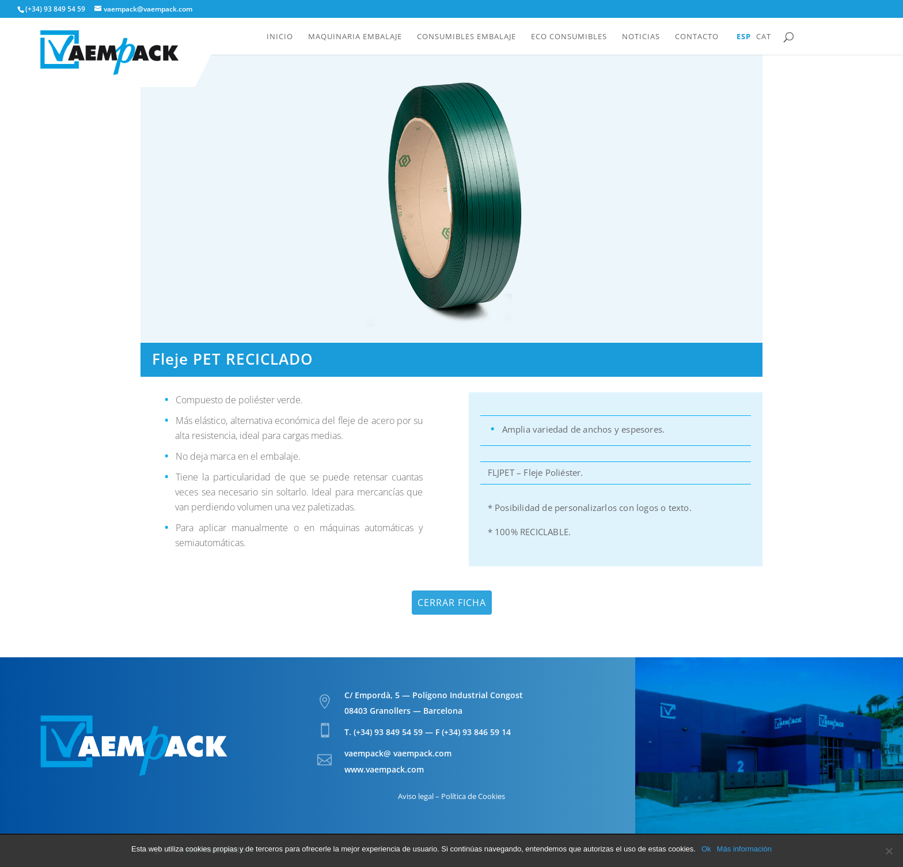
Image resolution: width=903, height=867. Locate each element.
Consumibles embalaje (466, 36)
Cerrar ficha (452, 602)
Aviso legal (416, 796)
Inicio (280, 36)
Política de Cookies (473, 796)
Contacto (697, 36)
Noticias (641, 36)
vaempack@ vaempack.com (397, 753)
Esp (744, 36)
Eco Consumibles (569, 36)
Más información (744, 849)
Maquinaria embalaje (355, 36)
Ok (706, 849)
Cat (763, 36)
